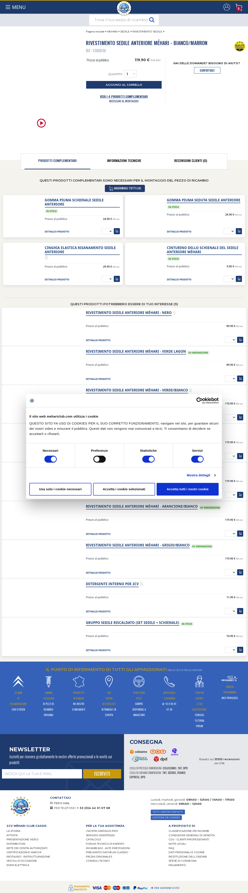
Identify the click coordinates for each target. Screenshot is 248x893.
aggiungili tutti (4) (125, 188)
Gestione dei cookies (166, 817)
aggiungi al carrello (124, 84)
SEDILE (125, 31)
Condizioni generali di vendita (192, 835)
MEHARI (112, 31)
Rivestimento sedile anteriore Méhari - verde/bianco (137, 390)
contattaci (207, 70)
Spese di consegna (182, 860)
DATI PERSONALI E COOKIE (187, 852)
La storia (13, 830)
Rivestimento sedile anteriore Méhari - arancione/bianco (142, 506)
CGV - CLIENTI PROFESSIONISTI (189, 839)
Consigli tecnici (98, 860)
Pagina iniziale (95, 31)
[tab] (57, 161)
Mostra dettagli (198, 475)
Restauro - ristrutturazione (28, 856)
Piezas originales (99, 856)
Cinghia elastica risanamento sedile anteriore (80, 250)
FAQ (171, 848)
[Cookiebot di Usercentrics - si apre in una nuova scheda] (200, 400)
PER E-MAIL (62, 803)
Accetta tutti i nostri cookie (188, 489)
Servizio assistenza (100, 835)
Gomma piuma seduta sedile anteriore (203, 200)
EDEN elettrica (18, 865)
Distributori (16, 843)
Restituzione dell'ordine (188, 856)
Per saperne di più (166, 888)
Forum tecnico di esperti (105, 843)
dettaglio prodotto (57, 232)
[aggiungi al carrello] (117, 231)
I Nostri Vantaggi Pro (102, 830)
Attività (12, 835)
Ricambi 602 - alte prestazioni (108, 848)
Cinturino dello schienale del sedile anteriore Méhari (202, 250)
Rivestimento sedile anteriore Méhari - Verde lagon (136, 351)
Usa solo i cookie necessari (60, 489)
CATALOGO (93, 839)
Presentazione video (23, 839)
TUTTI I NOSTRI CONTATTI (167, 811)
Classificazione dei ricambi (189, 830)
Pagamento (177, 865)
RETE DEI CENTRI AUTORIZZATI (27, 848)
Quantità (122, 74)
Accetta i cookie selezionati (124, 489)
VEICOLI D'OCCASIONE (22, 860)
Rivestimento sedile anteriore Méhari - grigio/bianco (138, 545)
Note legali (177, 843)
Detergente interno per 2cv (112, 584)
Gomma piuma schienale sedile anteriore (74, 202)
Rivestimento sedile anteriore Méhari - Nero (129, 313)
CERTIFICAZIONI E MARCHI (24, 852)
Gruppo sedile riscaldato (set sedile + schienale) (132, 623)
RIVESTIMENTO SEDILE (147, 31)
